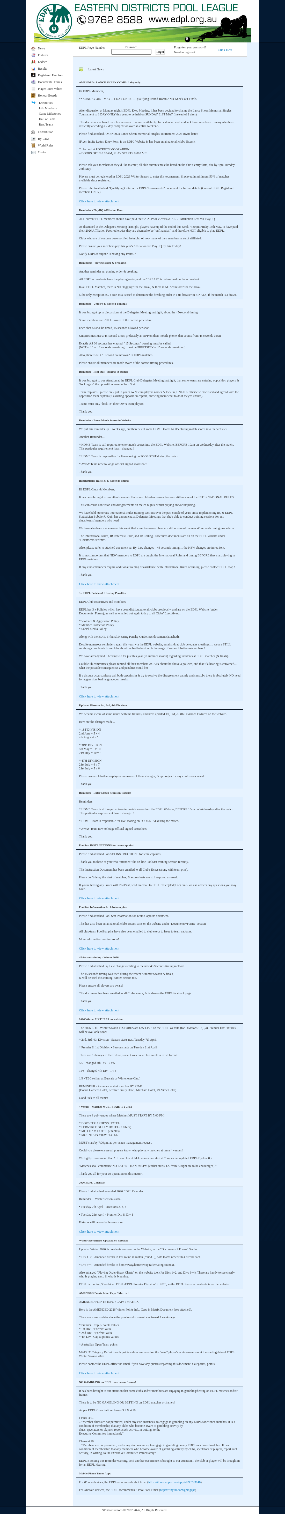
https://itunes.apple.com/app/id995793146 (174, 1482)
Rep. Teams (46, 124)
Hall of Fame (47, 119)
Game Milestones (50, 113)
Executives (46, 103)
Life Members (48, 108)
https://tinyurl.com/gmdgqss (177, 1490)
